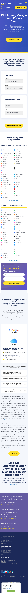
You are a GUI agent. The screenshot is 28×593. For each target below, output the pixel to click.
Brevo (4, 161)
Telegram (18, 182)
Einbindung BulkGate (6, 550)
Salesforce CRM (19, 174)
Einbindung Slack (5, 540)
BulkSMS (5, 163)
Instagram (5, 193)
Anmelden (7, 7)
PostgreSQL (6, 212)
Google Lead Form (16, 26)
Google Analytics (7, 184)
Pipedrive (18, 255)
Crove (4, 174)
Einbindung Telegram (6, 539)
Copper (4, 172)
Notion (17, 161)
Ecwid (4, 176)
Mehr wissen (9, 588)
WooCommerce (7, 251)
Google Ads (6, 182)
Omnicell (18, 163)
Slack (17, 178)
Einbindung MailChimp (6, 541)
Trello (17, 186)
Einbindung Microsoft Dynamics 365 (10, 549)
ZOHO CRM (18, 195)
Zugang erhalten (14, 283)
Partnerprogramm (5, 561)
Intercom (5, 195)
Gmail (17, 251)
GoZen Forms (6, 255)
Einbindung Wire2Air (6, 552)
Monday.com (19, 157)
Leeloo (4, 234)
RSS (16, 214)
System (7, 78)
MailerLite (18, 155)
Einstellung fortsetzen (14, 125)
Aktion (6, 85)
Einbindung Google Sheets (7, 536)
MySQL (17, 159)
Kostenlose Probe (14, 39)
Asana (4, 159)
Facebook (5, 178)
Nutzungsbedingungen (6, 559)
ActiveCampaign (7, 153)
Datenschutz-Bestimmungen (8, 560)
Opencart (18, 165)
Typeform (18, 240)
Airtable (5, 157)
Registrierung (21, 7)
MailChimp (18, 153)
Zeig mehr (3, 543)
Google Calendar (7, 186)
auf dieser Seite (14, 484)
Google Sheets (6, 220)
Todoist (17, 184)
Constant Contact (20, 232)
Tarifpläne (3, 562)
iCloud (5, 27)
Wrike (17, 193)
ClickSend (5, 165)
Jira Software (6, 197)
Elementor (5, 242)
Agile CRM (5, 155)
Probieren (14, 453)
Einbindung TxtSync (6, 551)
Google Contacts (20, 216)
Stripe (17, 180)
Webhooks (5, 244)
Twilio (4, 238)
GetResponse (6, 180)
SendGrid (18, 176)
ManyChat (18, 242)
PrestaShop (18, 172)
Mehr (5, 419)
